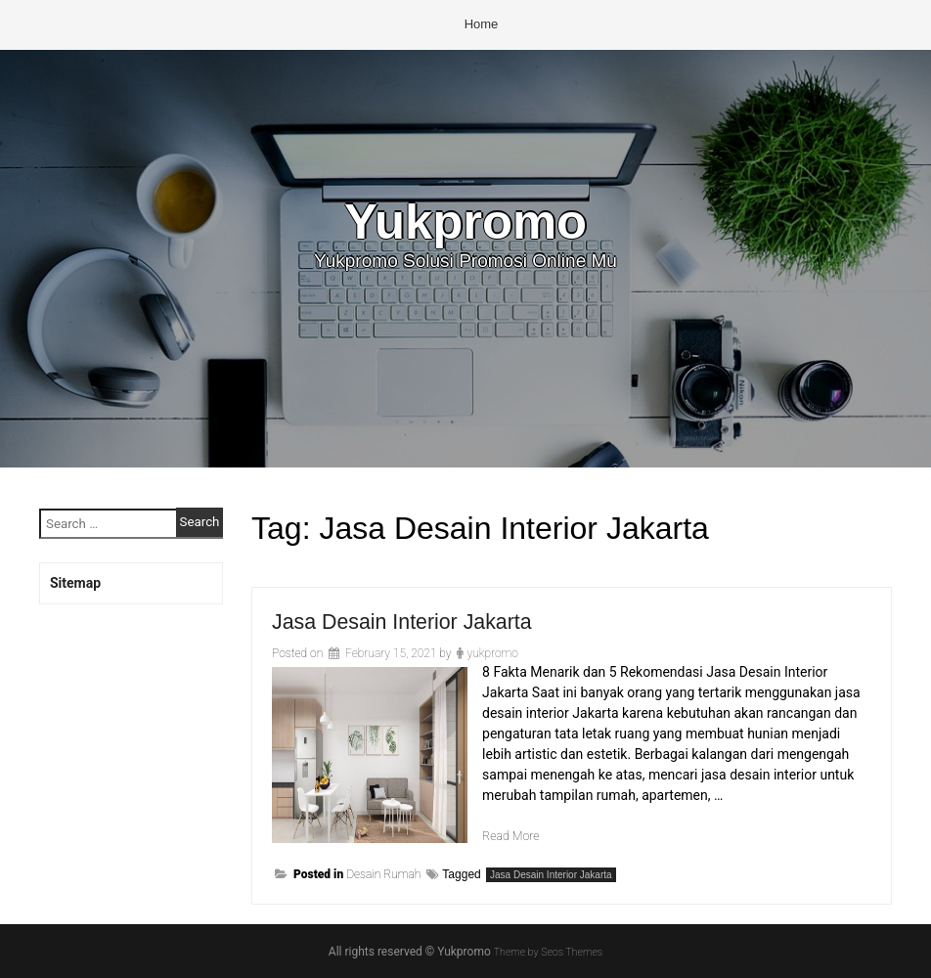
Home (482, 24)
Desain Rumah (383, 874)
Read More (514, 835)
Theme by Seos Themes (548, 951)
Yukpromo (465, 225)
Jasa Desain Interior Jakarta (418, 620)
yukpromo (491, 653)
